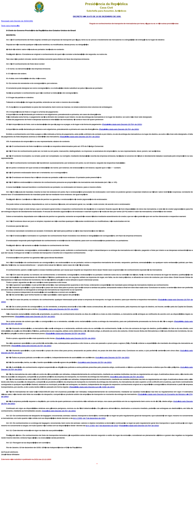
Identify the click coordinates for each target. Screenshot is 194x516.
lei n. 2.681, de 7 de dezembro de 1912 (102, 426)
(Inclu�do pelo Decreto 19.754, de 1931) (112, 357)
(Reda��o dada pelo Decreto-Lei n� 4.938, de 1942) (92, 387)
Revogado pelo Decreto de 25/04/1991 (17, 21)
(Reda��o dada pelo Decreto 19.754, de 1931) (122, 124)
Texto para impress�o (10, 26)
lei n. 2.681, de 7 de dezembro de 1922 (89, 418)
